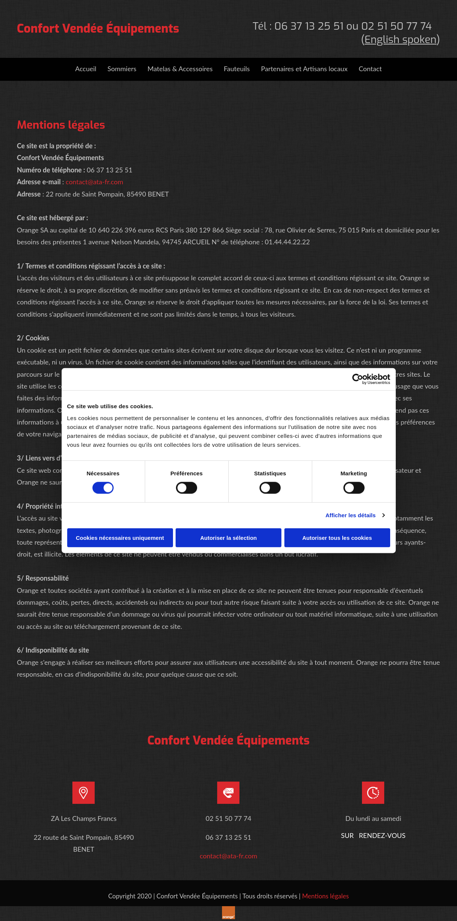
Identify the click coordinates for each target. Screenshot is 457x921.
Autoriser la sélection (228, 537)
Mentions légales (325, 896)
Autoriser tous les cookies (337, 537)
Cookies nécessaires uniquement (120, 537)
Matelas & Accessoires (180, 69)
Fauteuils (237, 69)
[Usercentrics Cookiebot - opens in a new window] (357, 379)
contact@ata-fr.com (94, 182)
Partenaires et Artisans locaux (304, 69)
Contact (370, 69)
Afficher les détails (351, 515)
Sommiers (122, 69)
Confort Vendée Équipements (98, 28)
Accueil (85, 69)
